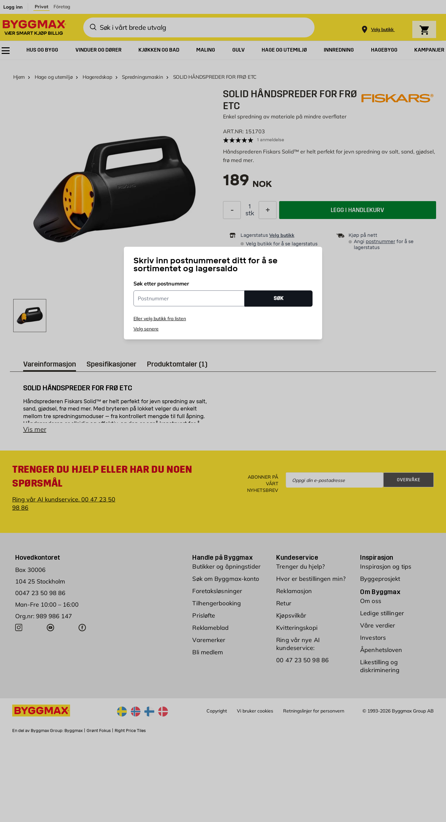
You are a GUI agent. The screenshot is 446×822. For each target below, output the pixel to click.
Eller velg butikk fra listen (159, 319)
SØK (278, 298)
